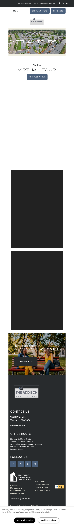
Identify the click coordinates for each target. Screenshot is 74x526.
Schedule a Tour (37, 77)
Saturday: (14, 446)
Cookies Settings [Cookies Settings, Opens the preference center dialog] (48, 520)
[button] (40, 11)
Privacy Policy (16, 506)
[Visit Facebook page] (59, 3)
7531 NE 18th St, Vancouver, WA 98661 (31, 3)
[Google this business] (35, 464)
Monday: (13, 439)
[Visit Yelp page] (67, 3)
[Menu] (13, 11)
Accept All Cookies (25, 520)
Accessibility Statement (35, 506)
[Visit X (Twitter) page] (21, 464)
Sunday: (13, 449)
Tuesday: (13, 442)
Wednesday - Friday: (18, 444)
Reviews (51, 506)
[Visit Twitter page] (63, 3)
